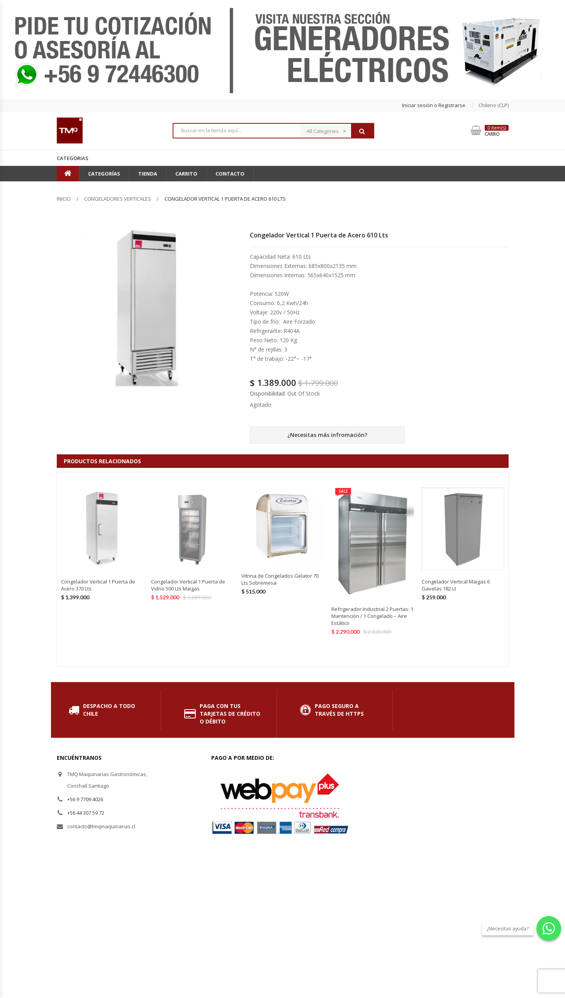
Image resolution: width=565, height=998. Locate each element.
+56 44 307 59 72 (85, 812)
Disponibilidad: (268, 393)
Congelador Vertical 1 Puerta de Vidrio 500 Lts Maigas (188, 585)
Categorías (104, 173)
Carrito (186, 173)
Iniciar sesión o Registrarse (433, 105)
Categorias (72, 158)
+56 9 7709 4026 (85, 799)
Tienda (147, 173)
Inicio (64, 198)
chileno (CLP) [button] (493, 105)
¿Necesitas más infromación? (327, 434)
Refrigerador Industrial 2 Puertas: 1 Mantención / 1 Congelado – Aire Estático (372, 616)
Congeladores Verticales (117, 198)
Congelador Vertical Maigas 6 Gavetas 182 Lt (456, 585)
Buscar (362, 131)
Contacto (229, 173)
